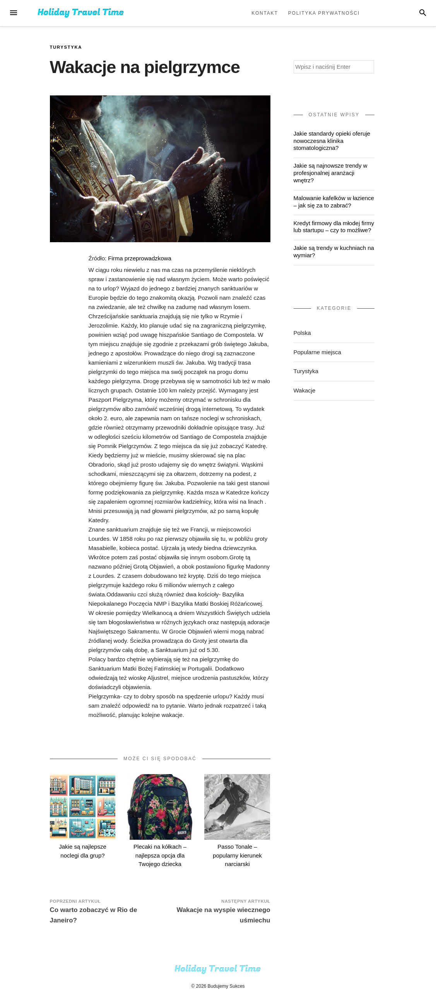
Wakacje (305, 390)
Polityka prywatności (324, 13)
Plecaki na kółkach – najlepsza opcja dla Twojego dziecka (159, 855)
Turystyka (66, 47)
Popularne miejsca (317, 352)
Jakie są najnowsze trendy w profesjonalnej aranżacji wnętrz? (331, 172)
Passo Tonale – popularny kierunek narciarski (237, 855)
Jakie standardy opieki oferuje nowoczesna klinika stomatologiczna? (332, 140)
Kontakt (264, 13)
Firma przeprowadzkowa (139, 258)
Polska (302, 333)
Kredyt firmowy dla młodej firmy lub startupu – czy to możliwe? (334, 227)
